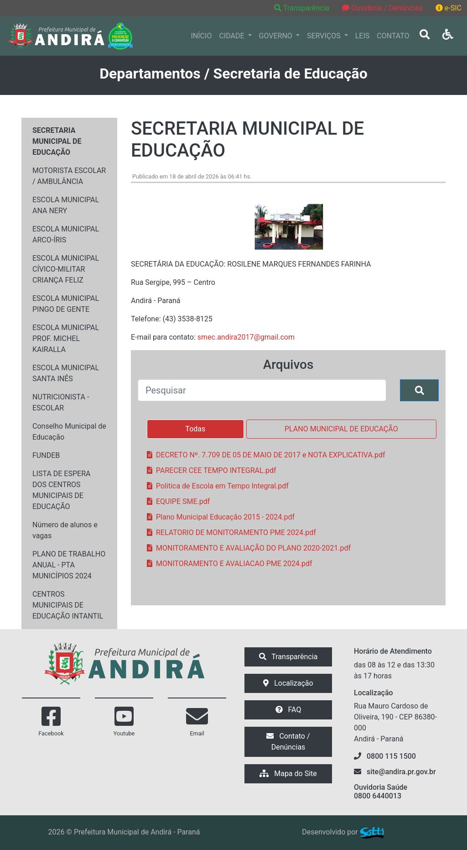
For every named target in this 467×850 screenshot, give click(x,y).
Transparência (302, 8)
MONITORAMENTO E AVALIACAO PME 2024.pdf (229, 563)
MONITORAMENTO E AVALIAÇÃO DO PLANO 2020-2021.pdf (249, 548)
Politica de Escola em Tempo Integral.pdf (218, 486)
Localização (288, 683)
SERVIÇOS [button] (324, 35)
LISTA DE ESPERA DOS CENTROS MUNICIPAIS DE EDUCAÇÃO (61, 490)
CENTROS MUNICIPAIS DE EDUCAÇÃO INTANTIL (67, 605)
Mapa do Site (288, 773)
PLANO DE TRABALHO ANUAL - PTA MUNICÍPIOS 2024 (68, 565)
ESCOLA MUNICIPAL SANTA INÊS (65, 373)
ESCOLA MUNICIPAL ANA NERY (65, 205)
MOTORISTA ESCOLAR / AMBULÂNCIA (69, 176)
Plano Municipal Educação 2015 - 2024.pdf (221, 517)
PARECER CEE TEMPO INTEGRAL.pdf (211, 470)
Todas (195, 429)
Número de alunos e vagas (65, 530)
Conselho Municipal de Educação (69, 431)
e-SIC (449, 8)
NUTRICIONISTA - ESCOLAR (60, 402)
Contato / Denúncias (288, 741)
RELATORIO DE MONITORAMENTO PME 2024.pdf (231, 532)
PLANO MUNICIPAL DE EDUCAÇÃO (341, 429)
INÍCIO (201, 35)
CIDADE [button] (232, 35)
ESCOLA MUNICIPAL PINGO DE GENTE (65, 304)
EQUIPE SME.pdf (178, 501)
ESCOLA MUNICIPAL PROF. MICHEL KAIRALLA (65, 338)
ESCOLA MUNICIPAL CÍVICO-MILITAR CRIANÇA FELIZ (65, 269)
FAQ (288, 709)
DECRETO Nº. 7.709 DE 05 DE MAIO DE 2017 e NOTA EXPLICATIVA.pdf (266, 455)
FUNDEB (46, 455)
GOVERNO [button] (276, 35)
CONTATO (393, 35)
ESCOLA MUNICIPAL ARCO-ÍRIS (65, 234)
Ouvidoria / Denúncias (382, 8)
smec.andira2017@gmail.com (246, 337)
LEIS (362, 35)
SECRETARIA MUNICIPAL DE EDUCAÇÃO (56, 141)
